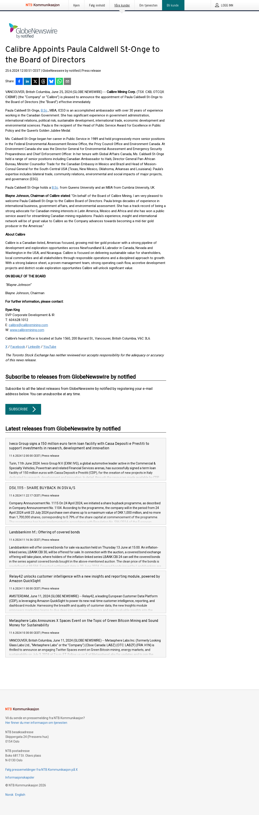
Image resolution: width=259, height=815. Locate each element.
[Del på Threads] (43, 82)
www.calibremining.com (27, 330)
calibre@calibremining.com (28, 325)
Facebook (17, 347)
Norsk (9, 794)
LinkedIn (34, 347)
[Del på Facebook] (19, 82)
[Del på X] (35, 82)
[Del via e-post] (67, 82)
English (20, 794)
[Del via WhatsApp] (59, 82)
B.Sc (44, 110)
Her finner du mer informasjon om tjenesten (36, 722)
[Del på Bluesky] (51, 82)
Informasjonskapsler (19, 777)
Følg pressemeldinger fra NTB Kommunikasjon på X (41, 769)
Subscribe (23, 409)
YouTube (49, 347)
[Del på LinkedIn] (27, 82)
